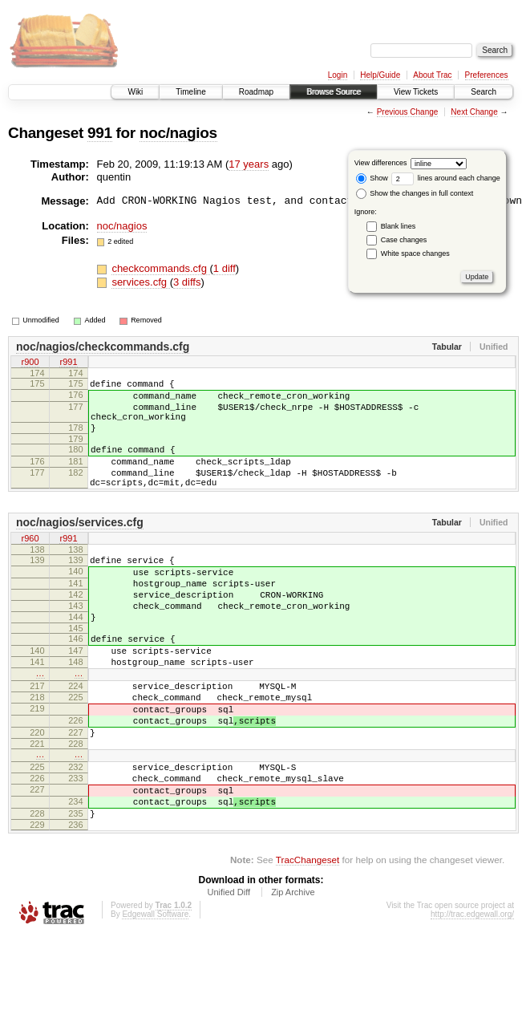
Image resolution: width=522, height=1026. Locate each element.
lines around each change (445, 178)
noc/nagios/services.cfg (80, 546)
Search (483, 91)
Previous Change (408, 111)
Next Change (474, 111)
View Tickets (416, 91)
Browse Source (333, 91)
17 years (249, 164)
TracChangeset (307, 936)
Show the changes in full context (415, 193)
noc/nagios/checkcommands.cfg (102, 346)
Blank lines (398, 226)
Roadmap (256, 91)
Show (372, 178)
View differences (380, 163)
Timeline (190, 91)
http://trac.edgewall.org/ (472, 991)
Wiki (135, 91)
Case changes (404, 240)
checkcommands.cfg (160, 268)
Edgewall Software (155, 991)
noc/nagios (178, 132)
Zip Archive (292, 969)
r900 (29, 363)
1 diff (224, 268)
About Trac (432, 75)
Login (337, 75)
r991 (68, 363)
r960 (29, 563)
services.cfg (140, 282)
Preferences (486, 75)
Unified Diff (228, 969)
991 (99, 132)
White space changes (415, 253)
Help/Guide (380, 75)
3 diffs (186, 282)
